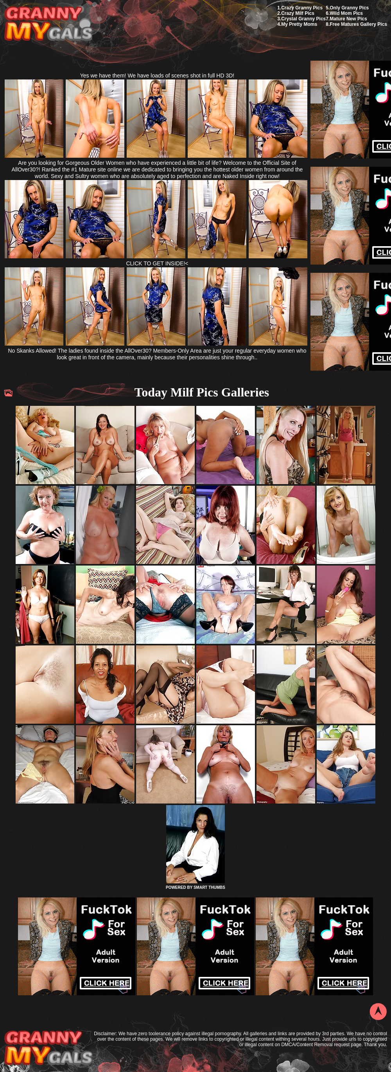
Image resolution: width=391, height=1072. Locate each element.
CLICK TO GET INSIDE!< (157, 263)
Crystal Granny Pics (303, 19)
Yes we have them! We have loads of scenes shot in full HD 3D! (157, 75)
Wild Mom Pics (346, 13)
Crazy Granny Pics (302, 8)
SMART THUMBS (209, 887)
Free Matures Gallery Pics (358, 24)
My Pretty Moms (299, 24)
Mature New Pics (348, 19)
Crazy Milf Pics (297, 13)
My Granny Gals (48, 24)
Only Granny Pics (349, 8)
